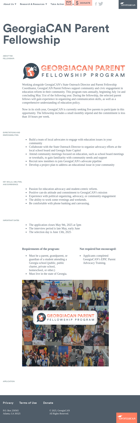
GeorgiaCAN (121, 8)
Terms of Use (28, 403)
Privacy (8, 403)
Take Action (56, 11)
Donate (48, 403)
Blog (72, 11)
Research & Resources (31, 11)
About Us (7, 11)
